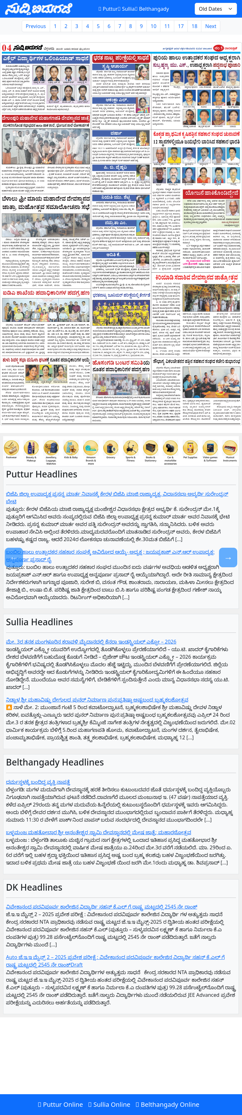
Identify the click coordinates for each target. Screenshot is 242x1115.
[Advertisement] (121, 1069)
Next (210, 26)
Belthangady (152, 8)
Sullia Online (109, 1104)
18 (194, 26)
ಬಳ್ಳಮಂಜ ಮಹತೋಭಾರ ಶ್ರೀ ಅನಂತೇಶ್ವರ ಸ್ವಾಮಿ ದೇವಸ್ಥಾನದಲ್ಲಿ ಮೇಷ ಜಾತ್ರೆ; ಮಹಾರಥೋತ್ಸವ (98, 832)
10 (153, 26)
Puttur (108, 8)
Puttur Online (60, 1104)
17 (181, 26)
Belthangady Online (167, 1104)
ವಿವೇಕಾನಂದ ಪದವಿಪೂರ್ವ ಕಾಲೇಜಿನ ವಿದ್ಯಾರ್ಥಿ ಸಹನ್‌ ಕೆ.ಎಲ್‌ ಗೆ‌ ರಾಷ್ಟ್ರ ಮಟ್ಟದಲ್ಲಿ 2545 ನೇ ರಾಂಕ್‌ (101, 906)
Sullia (126, 8)
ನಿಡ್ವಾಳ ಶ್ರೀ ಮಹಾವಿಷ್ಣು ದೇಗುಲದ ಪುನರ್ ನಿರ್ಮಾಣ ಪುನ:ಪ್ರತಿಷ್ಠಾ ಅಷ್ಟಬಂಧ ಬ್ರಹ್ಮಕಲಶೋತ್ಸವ (97, 699)
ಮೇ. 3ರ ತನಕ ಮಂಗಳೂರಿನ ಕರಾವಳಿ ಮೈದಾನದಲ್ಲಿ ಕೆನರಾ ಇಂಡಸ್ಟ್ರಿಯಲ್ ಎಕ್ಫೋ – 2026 (91, 641)
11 (167, 26)
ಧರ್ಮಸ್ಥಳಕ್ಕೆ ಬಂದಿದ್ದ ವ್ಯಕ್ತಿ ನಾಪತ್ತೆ (38, 781)
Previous (36, 26)
